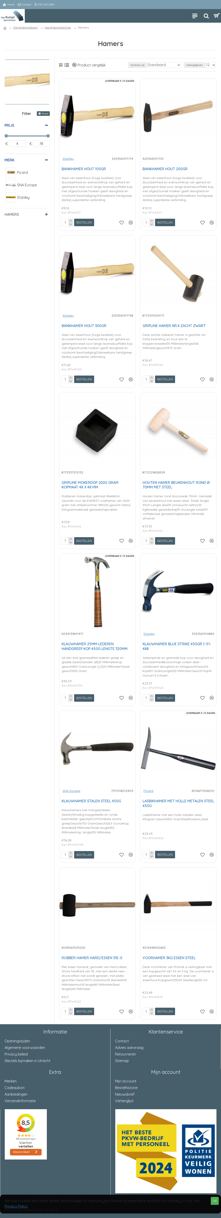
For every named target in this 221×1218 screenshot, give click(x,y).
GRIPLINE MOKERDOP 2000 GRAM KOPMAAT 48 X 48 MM (90, 485)
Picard (148, 791)
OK (215, 1201)
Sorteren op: (137, 65)
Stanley (68, 159)
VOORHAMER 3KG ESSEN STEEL (169, 958)
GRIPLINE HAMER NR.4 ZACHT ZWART (174, 325)
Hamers (12, 214)
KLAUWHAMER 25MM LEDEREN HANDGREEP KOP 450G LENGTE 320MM (95, 646)
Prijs (9, 125)
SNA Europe (71, 791)
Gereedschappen (25, 27)
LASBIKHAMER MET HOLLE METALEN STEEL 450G (178, 803)
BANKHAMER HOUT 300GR (84, 325)
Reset (45, 113)
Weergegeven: (194, 65)
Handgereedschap (58, 27)
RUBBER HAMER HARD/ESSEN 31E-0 (92, 958)
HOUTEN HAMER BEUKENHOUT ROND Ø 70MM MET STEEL (176, 485)
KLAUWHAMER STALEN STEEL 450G (91, 801)
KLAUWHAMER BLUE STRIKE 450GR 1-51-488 (177, 646)
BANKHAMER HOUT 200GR (165, 169)
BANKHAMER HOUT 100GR (84, 169)
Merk (9, 160)
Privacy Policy (16, 1206)
